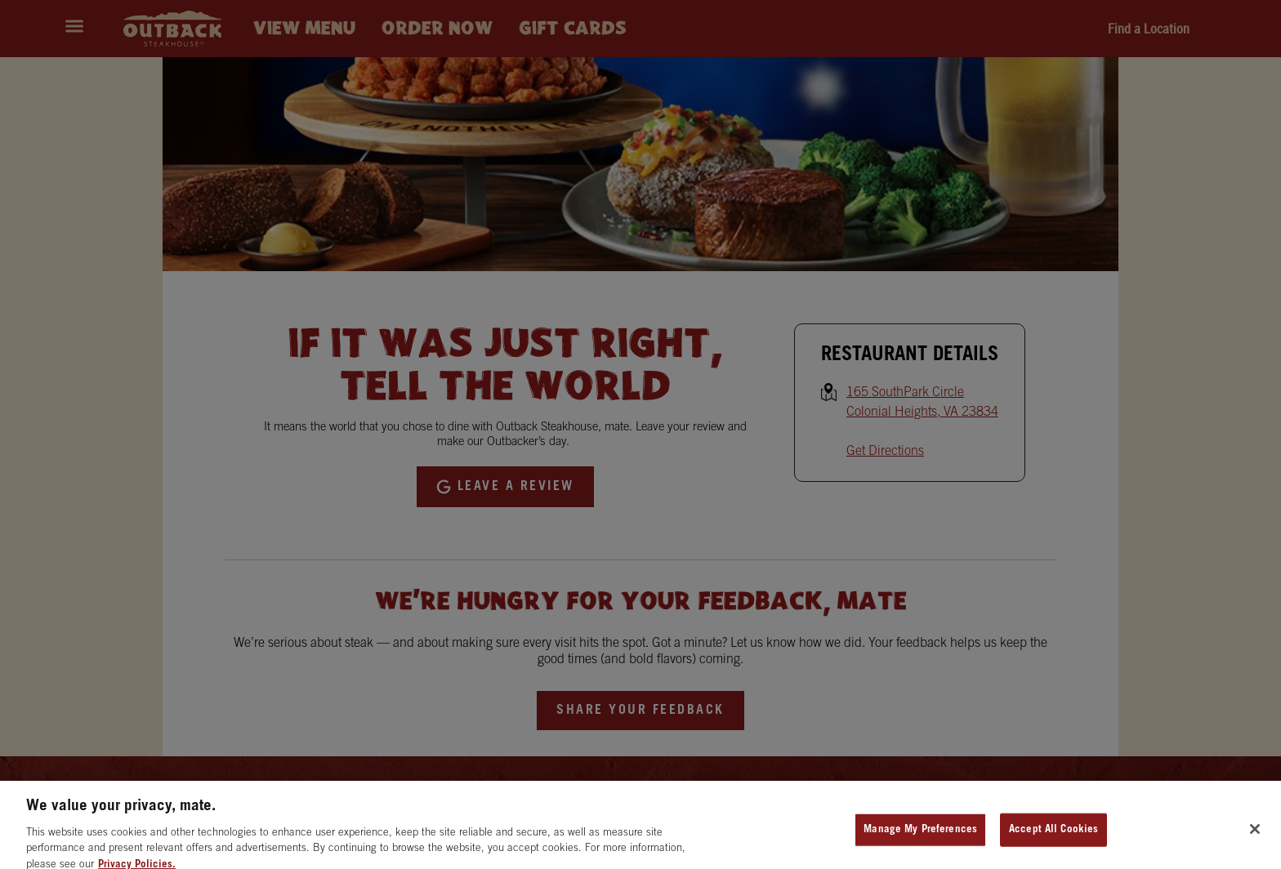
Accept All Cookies (1053, 836)
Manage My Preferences (920, 836)
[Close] (1255, 836)
